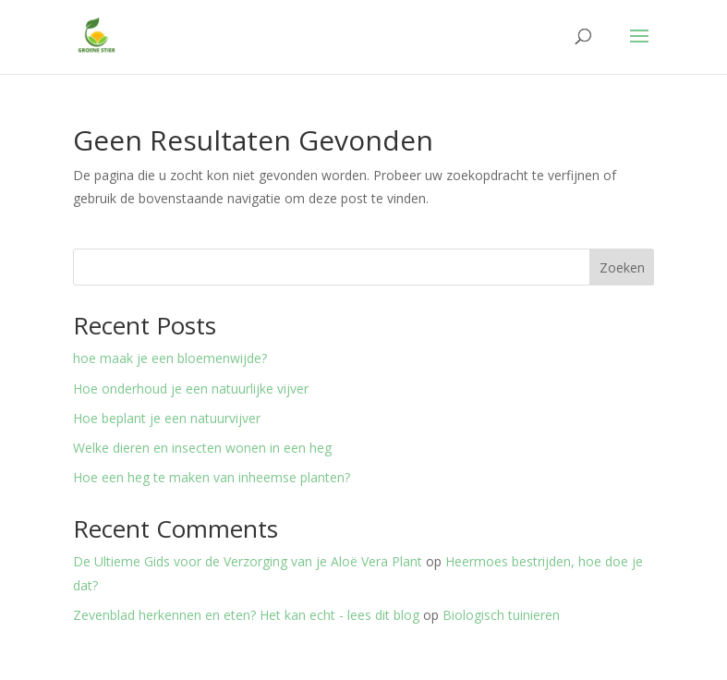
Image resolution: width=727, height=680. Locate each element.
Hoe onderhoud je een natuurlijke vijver (191, 388)
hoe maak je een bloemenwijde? (170, 358)
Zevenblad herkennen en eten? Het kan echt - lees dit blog (246, 615)
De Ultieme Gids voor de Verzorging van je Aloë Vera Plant (247, 561)
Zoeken (622, 267)
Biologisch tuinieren (501, 615)
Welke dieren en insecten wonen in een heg (202, 447)
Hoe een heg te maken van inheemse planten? (211, 477)
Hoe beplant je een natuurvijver (167, 418)
